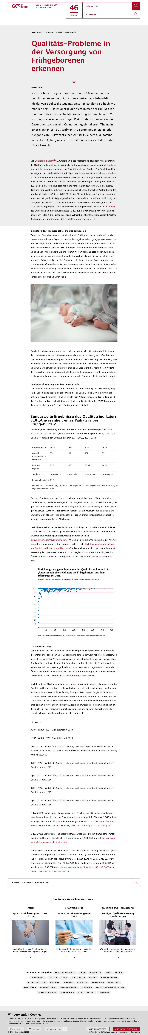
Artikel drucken (43, 882)
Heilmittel (68, 983)
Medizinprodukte (47, 987)
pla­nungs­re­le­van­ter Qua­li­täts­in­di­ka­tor (49, 540)
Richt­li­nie (110, 206)
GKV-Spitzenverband (37, 983)
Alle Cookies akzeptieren (126, 1029)
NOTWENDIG (17, 1029)
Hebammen (54, 983)
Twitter (16, 882)
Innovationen (98, 983)
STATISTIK (35, 1029)
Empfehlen (28, 882)
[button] (74, 10)
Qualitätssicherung (47, 992)
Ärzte (108, 973)
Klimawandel (114, 983)
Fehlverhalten (78, 978)
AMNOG (82, 973)
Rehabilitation (67, 992)
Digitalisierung (37, 978)
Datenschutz (135, 1032)
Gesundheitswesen (109, 978)
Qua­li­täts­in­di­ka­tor (44, 160)
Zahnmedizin (104, 992)
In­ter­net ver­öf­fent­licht (84, 675)
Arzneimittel (95, 973)
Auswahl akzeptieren (98, 1029)
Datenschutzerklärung (39, 1023)
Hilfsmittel (82, 983)
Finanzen (93, 978)
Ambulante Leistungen (65, 973)
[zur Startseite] (20, 6)
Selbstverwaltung (86, 992)
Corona (118, 973)
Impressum (124, 1032)
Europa (64, 978)
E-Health (53, 978)
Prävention (87, 987)
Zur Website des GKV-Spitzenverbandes (103, 1032)
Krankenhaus (30, 987)
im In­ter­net (77, 219)
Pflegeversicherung (68, 987)
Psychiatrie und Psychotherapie (110, 987)
